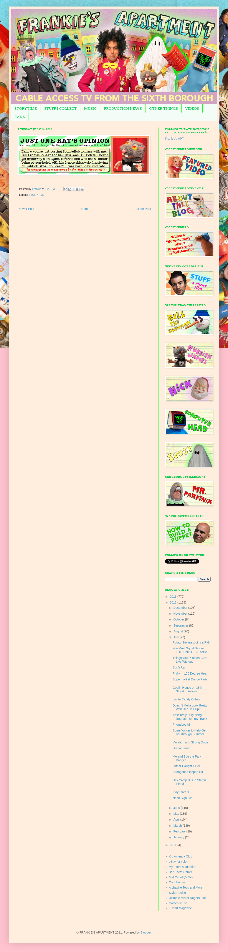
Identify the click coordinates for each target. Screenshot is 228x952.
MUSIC (90, 108)
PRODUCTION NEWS (123, 108)
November (180, 613)
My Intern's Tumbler (182, 867)
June (177, 807)
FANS (20, 117)
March (178, 825)
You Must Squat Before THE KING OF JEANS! (190, 650)
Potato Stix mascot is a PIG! (191, 642)
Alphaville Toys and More (186, 887)
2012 (173, 602)
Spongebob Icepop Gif (188, 772)
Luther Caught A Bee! (187, 766)
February (179, 831)
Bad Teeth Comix (180, 872)
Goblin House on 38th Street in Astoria (187, 689)
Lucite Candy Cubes (186, 699)
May (176, 813)
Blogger (145, 932)
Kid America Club (180, 856)
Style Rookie (177, 892)
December (180, 607)
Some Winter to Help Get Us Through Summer (190, 732)
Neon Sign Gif (182, 798)
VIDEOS (192, 108)
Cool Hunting (178, 882)
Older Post (144, 209)
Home (85, 209)
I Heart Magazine (180, 908)
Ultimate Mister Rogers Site (187, 898)
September (181, 625)
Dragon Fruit (181, 748)
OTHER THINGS (163, 108)
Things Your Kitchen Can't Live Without (190, 659)
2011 (173, 845)
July (176, 637)
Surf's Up (179, 667)
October (179, 619)
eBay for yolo (178, 861)
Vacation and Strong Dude (190, 742)
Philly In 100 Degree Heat (190, 673)
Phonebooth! (181, 724)
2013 (173, 596)
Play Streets (181, 792)
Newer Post (26, 209)
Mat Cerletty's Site (181, 877)
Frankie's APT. (174, 138)
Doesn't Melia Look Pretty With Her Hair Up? (190, 707)
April (176, 819)
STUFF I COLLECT (60, 108)
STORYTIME (25, 108)
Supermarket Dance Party (190, 679)
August (178, 631)
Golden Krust (178, 903)
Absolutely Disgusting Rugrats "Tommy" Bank (190, 716)
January (179, 837)
